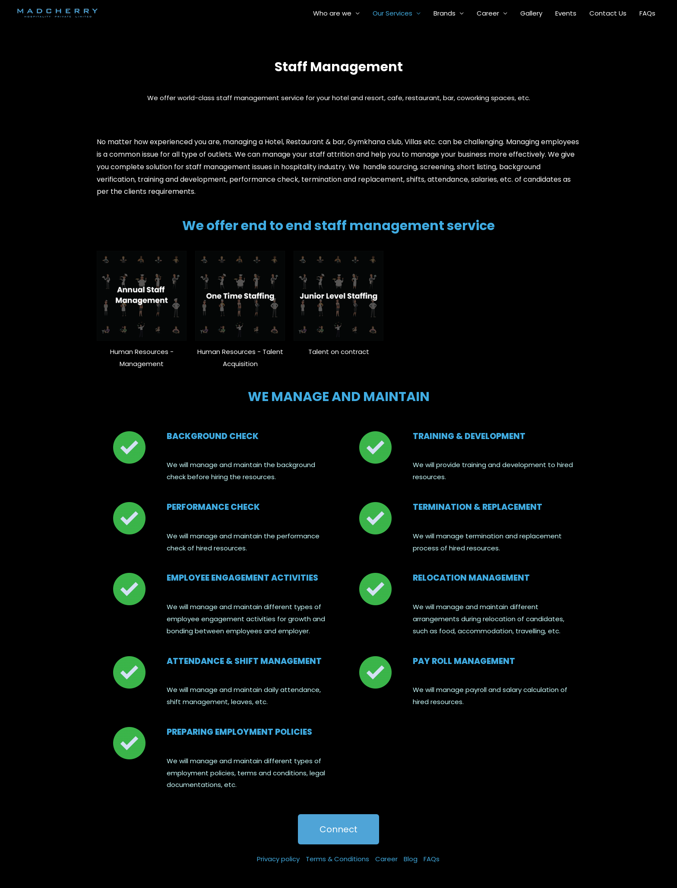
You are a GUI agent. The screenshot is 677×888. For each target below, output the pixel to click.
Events (565, 13)
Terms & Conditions (337, 858)
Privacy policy (278, 858)
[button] (338, 829)
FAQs (647, 13)
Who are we (332, 13)
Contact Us (607, 13)
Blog (411, 858)
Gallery (531, 13)
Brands (444, 13)
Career (488, 13)
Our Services (392, 13)
